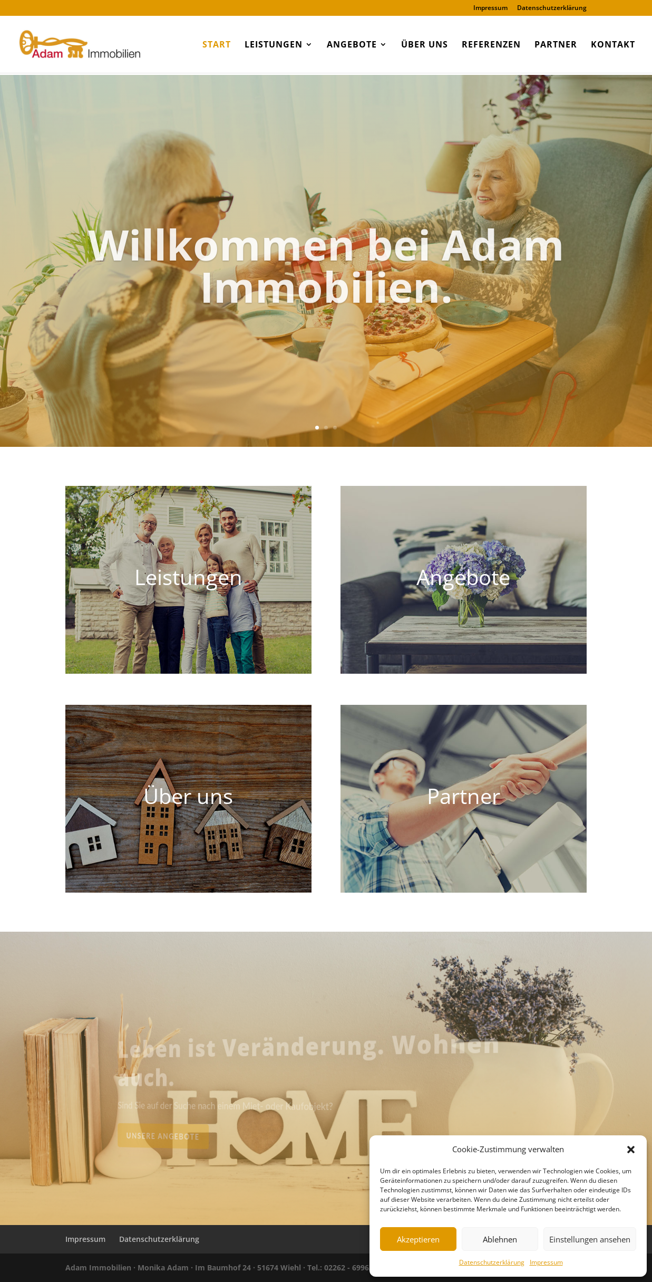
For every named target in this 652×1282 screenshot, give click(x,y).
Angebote (352, 45)
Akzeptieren (418, 1239)
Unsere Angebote (187, 1134)
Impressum (546, 1262)
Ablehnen (500, 1239)
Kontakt (613, 45)
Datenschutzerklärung (491, 1262)
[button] (631, 1149)
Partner (555, 45)
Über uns (424, 45)
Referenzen (491, 45)
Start (216, 45)
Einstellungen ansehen (589, 1239)
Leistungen (274, 45)
